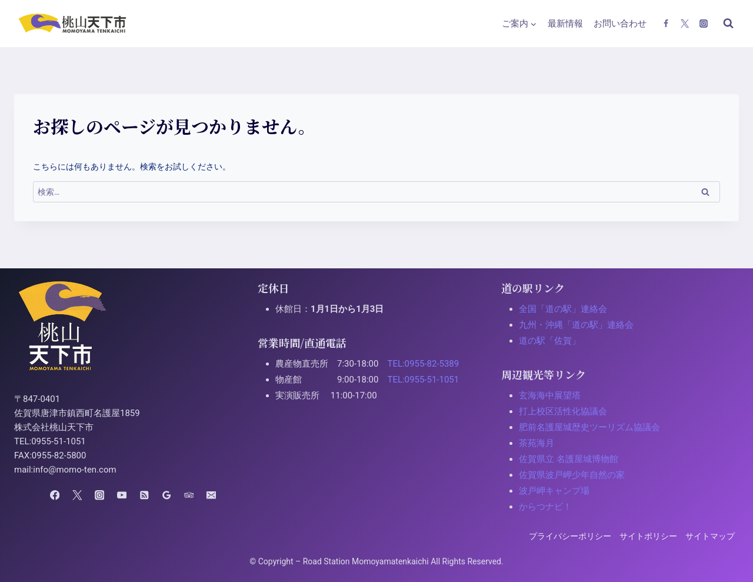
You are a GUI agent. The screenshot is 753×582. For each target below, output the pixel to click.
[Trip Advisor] (188, 495)
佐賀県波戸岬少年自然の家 (572, 475)
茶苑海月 (536, 443)
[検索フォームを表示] (728, 23)
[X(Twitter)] (685, 23)
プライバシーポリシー (570, 536)
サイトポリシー (648, 536)
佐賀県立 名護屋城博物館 (568, 459)
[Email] (211, 495)
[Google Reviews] (166, 495)
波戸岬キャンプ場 (554, 490)
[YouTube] (122, 495)
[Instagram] (703, 23)
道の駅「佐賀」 (550, 340)
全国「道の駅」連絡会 (563, 309)
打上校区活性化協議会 (563, 411)
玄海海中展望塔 (550, 395)
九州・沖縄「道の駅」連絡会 (576, 325)
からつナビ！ (545, 506)
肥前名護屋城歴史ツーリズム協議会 (589, 427)
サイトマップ (710, 536)
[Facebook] (666, 23)
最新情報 (565, 23)
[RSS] (144, 495)
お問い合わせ (620, 23)
